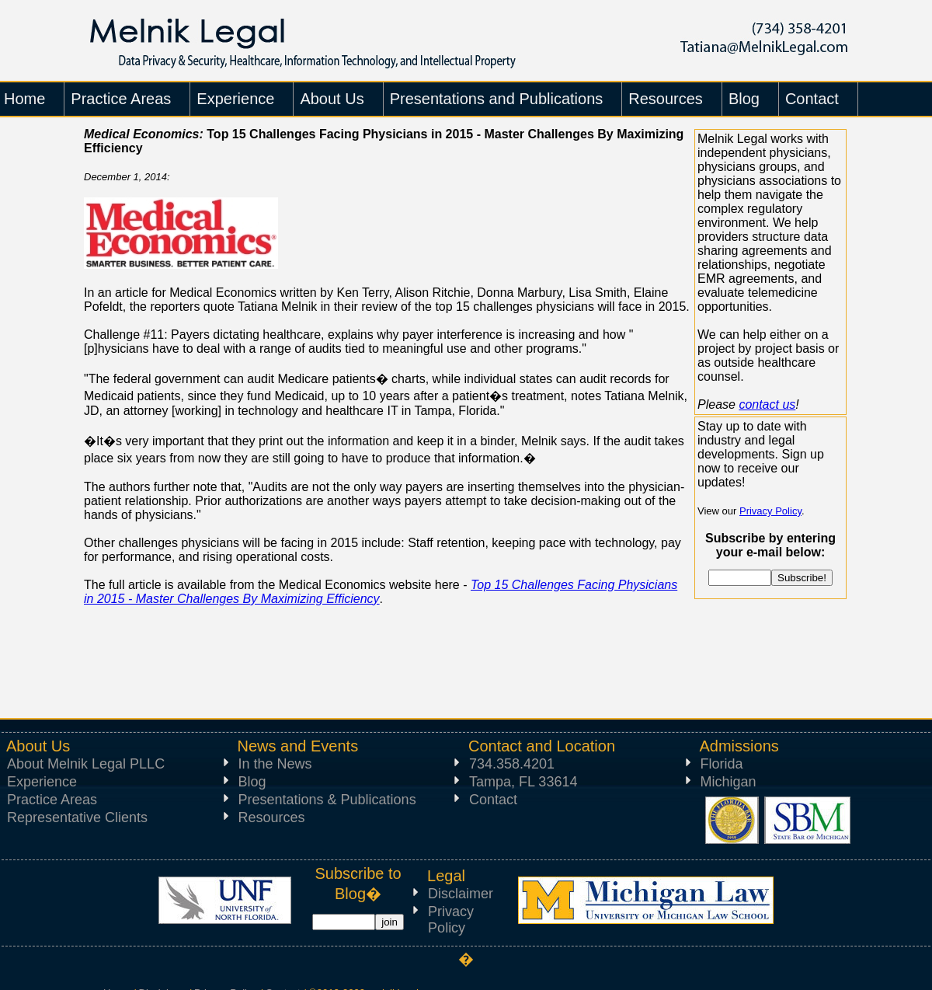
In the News (275, 764)
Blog (252, 782)
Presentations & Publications (327, 799)
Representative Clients (77, 817)
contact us (767, 404)
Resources (271, 817)
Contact (493, 799)
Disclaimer (460, 893)
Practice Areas (52, 799)
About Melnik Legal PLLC (86, 764)
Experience (42, 782)
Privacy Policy (770, 511)
